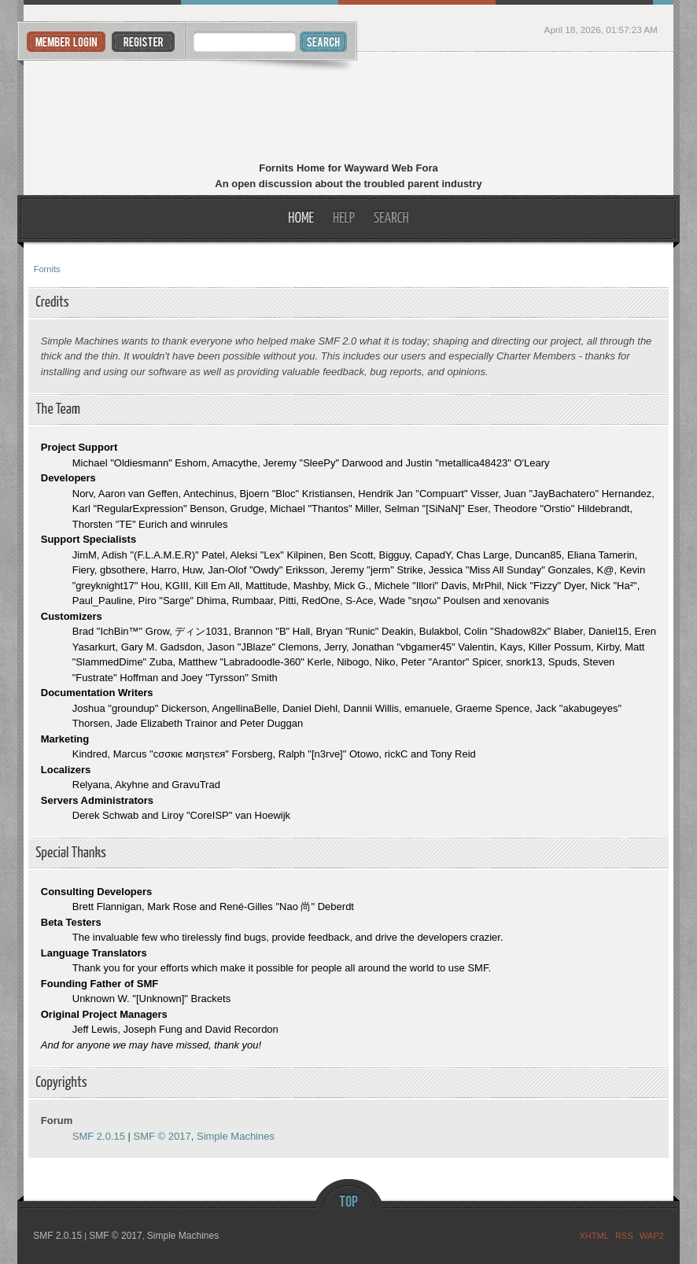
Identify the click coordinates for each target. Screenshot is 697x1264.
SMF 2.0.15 (98, 1136)
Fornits (349, 108)
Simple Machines (236, 1136)
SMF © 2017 (162, 1136)
